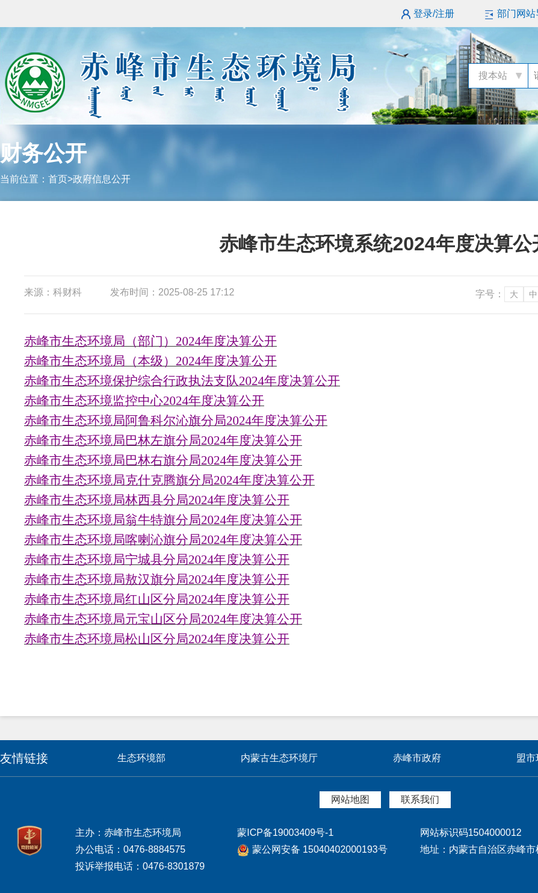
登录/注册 (433, 13)
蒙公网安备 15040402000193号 (312, 849)
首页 (57, 179)
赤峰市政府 (417, 758)
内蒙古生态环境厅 (279, 758)
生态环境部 (141, 758)
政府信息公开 (102, 179)
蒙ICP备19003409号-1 (285, 832)
